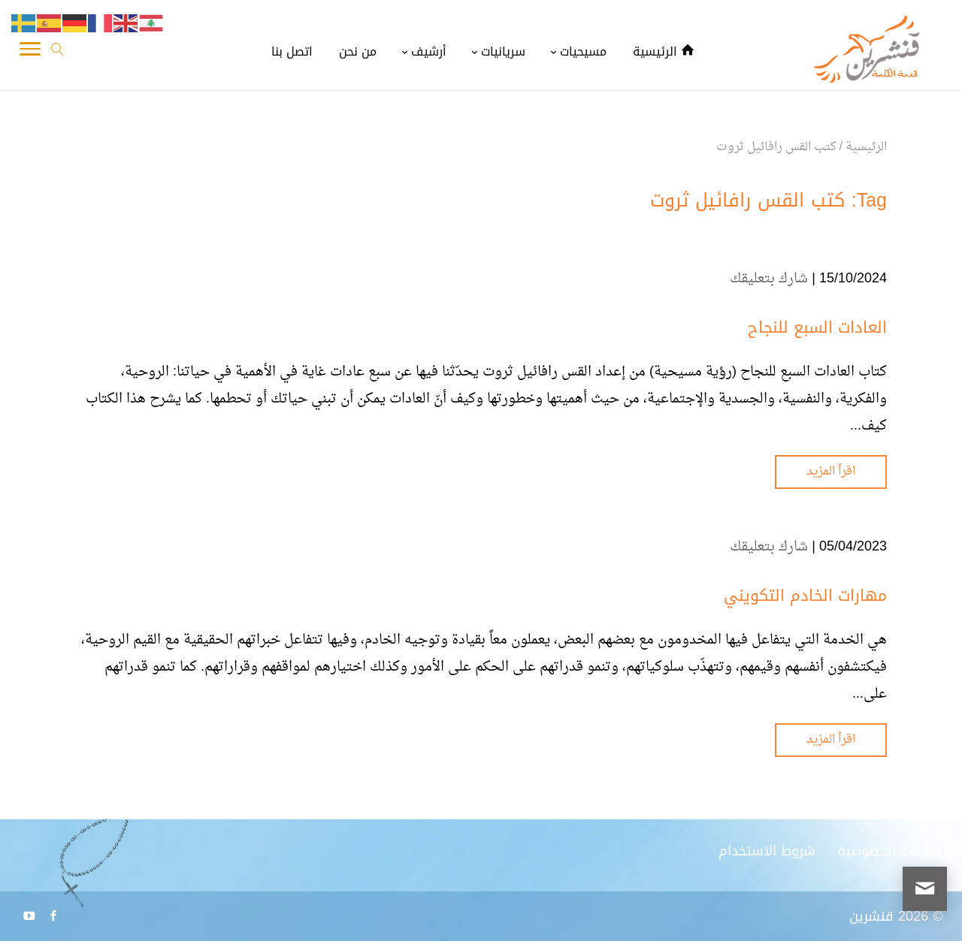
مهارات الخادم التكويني (805, 596)
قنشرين (871, 916)
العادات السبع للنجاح (817, 327)
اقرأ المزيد (830, 471)
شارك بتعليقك (769, 279)
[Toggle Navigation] (30, 52)
